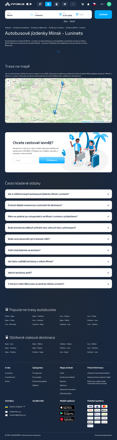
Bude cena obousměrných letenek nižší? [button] (29, 238)
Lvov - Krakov (64, 316)
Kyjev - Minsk (64, 320)
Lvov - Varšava (37, 320)
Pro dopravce (37, 373)
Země (62, 373)
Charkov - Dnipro (66, 344)
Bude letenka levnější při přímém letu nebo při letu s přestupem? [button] (42, 227)
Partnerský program (39, 381)
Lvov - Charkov (92, 324)
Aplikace (35, 385)
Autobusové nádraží (67, 377)
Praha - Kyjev (9, 316)
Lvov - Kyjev (64, 352)
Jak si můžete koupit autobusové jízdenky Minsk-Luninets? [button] (38, 194)
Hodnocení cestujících (68, 389)
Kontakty (9, 401)
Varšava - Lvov (65, 324)
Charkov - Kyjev (37, 352)
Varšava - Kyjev (38, 324)
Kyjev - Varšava (38, 316)
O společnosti (10, 377)
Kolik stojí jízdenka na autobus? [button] (24, 250)
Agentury (63, 385)
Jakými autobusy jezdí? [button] (20, 272)
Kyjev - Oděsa (37, 344)
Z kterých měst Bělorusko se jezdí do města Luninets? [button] (36, 283)
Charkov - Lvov (92, 320)
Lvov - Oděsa (92, 344)
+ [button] (8, 81)
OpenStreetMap (99, 122)
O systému (9, 373)
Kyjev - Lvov (9, 344)
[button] (73, 4)
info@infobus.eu (13, 412)
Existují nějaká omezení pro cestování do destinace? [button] (35, 205)
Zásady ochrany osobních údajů (98, 377)
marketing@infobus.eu (15, 415)
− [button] (8, 84)
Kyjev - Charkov (10, 352)
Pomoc (7, 381)
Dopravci (63, 381)
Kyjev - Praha (9, 320)
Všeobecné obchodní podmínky (98, 373)
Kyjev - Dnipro (37, 348)
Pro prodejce (36, 377)
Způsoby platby (65, 393)
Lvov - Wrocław (10, 324)
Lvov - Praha (91, 316)
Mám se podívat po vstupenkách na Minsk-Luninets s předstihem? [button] (42, 216)
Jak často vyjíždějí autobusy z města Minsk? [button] (30, 261)
